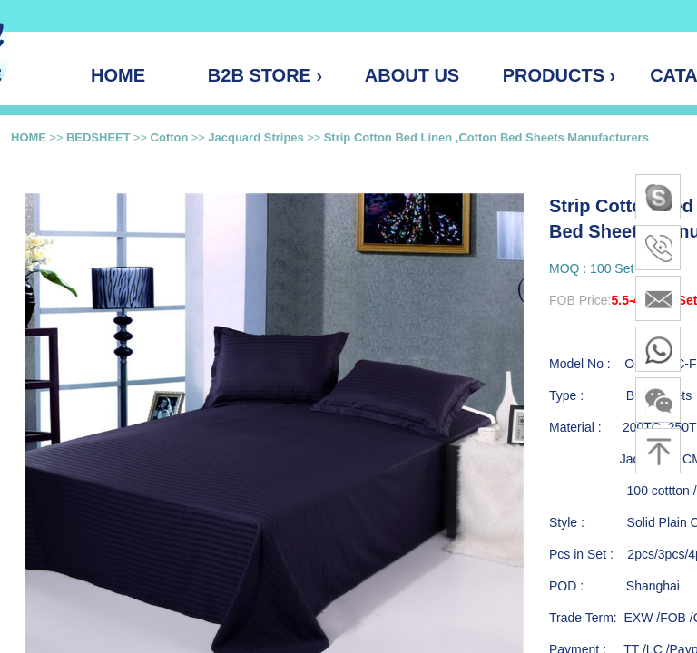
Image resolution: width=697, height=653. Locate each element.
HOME (28, 137)
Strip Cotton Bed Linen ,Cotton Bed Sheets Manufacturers (486, 137)
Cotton (170, 137)
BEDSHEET (98, 137)
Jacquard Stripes (256, 137)
